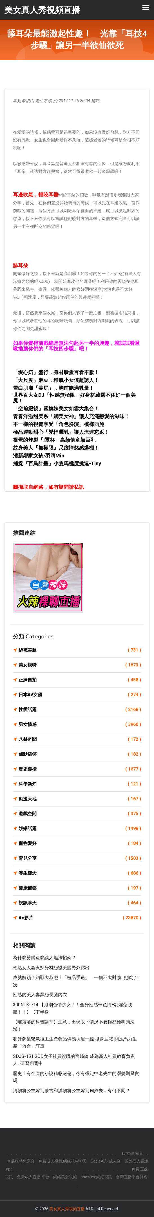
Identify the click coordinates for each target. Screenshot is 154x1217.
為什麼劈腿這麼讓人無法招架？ (44, 957)
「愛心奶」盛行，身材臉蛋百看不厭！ (56, 372)
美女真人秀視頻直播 (67, 1209)
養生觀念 (80, 873)
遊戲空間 (80, 814)
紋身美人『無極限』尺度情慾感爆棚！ (56, 448)
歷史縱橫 (80, 769)
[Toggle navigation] (146, 8)
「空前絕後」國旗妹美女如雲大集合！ (56, 408)
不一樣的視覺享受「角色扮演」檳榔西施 (58, 424)
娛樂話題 (80, 829)
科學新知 (80, 784)
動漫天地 (80, 799)
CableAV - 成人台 (106, 1161)
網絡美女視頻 (65, 1177)
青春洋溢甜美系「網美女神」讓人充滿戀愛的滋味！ (71, 416)
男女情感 (80, 724)
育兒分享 (80, 858)
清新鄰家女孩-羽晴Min (38, 456)
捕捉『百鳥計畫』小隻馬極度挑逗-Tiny (57, 463)
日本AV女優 (80, 695)
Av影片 (80, 918)
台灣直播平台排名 (132, 1177)
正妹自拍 (80, 680)
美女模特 (80, 665)
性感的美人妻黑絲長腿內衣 (40, 994)
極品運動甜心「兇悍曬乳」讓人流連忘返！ (61, 432)
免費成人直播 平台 (33, 1177)
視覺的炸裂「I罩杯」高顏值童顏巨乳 (54, 440)
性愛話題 (80, 710)
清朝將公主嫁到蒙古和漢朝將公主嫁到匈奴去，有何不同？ (71, 1090)
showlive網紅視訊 (96, 1177)
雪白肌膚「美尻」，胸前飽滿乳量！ (53, 388)
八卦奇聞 (80, 739)
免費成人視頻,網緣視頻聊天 (63, 1161)
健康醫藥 (80, 888)
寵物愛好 (80, 843)
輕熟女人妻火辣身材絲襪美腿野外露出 (51, 967)
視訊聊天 (80, 903)
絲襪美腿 (80, 650)
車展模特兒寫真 (21, 1161)
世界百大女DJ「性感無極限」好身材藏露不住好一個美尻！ (74, 398)
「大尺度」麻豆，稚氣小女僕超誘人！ (56, 380)
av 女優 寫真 (132, 1153)
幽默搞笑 (80, 754)
